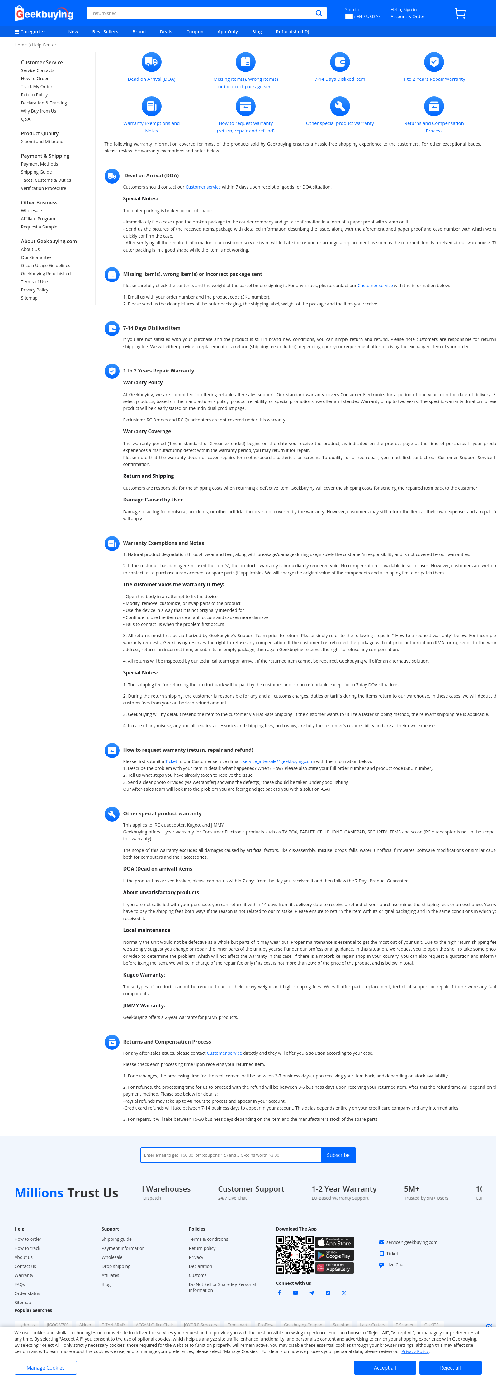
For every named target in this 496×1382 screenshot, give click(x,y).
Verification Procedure (43, 188)
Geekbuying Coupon (303, 1324)
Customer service (203, 187)
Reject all (450, 1367)
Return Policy (34, 95)
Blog (257, 32)
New (73, 32)
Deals (166, 32)
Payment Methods (39, 164)
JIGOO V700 (57, 1324)
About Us (30, 249)
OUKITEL (432, 1324)
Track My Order (37, 86)
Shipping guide (117, 1239)
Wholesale (31, 211)
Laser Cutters (372, 1324)
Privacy (196, 1257)
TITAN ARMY (113, 1324)
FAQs (20, 1284)
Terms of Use (34, 282)
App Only (228, 32)
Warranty (24, 1275)
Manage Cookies (45, 1367)
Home (21, 45)
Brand (139, 32)
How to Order (35, 78)
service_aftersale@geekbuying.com (278, 761)
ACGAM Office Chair (154, 1324)
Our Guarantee (36, 257)
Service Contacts (37, 70)
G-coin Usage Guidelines (45, 265)
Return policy (202, 1248)
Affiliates (110, 1275)
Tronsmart (238, 1324)
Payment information (123, 1248)
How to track (27, 1248)
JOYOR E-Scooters (200, 1324)
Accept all (385, 1367)
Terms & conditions (208, 1239)
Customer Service (42, 62)
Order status (27, 1293)
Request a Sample (39, 227)
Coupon (194, 32)
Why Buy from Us (38, 111)
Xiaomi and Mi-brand (42, 141)
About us (24, 1257)
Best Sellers (105, 32)
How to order (28, 1239)
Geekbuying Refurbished (46, 273)
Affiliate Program (38, 219)
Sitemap (29, 298)
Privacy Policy (34, 290)
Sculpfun (341, 1324)
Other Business (39, 202)
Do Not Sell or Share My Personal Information (222, 1287)
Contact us (25, 1266)
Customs (198, 1275)
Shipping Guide (36, 172)
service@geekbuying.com (408, 1242)
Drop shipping (116, 1266)
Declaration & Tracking (44, 103)
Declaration (200, 1266)
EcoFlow (265, 1324)
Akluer (85, 1324)
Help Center (44, 45)
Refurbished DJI (293, 32)
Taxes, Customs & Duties (46, 180)
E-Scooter (405, 1324)
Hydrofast (27, 1324)
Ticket (171, 761)
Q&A (26, 119)
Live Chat (392, 1265)
